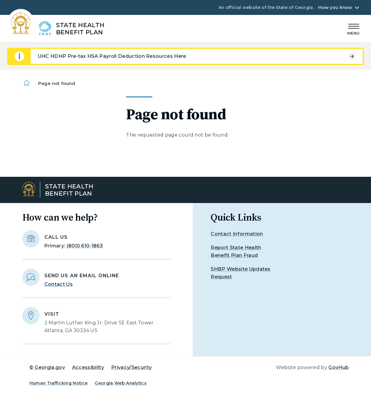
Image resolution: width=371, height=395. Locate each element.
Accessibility (88, 367)
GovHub (338, 367)
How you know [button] (335, 7)
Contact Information (237, 234)
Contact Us (58, 284)
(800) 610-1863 (85, 246)
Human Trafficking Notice (59, 383)
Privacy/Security (131, 367)
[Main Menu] (353, 28)
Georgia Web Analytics (121, 383)
